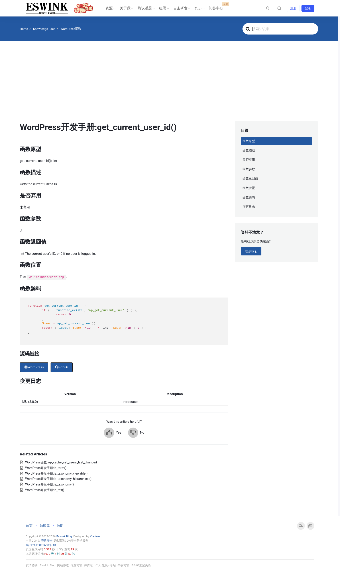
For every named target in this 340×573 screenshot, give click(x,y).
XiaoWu (95, 536)
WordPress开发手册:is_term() (45, 468)
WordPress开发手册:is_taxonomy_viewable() (56, 473)
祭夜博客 (123, 565)
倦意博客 (76, 565)
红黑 (163, 8)
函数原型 (248, 141)
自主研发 (181, 8)
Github (61, 367)
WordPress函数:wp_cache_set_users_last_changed (61, 462)
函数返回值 (250, 178)
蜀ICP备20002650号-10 (41, 545)
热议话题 (146, 8)
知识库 (45, 526)
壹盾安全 (46, 540)
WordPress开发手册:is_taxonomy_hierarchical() (58, 479)
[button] (112, 433)
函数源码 (248, 197)
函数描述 (248, 150)
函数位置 (248, 188)
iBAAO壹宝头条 (141, 565)
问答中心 (217, 6)
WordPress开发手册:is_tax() (44, 490)
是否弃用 (248, 159)
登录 (308, 8)
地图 (60, 526)
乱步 (199, 8)
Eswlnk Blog (64, 536)
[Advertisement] (169, 88)
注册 (293, 8)
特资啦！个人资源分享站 (100, 565)
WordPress (34, 367)
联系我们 (251, 251)
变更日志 (248, 206)
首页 (29, 526)
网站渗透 (63, 565)
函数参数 (248, 169)
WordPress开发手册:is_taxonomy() (49, 484)
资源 (110, 8)
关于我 (126, 8)
